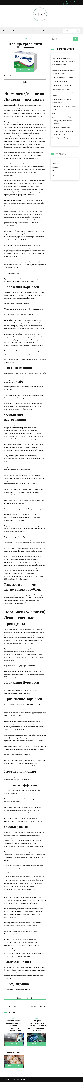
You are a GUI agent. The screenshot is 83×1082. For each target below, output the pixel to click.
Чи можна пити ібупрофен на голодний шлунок (62, 132)
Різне (45, 31)
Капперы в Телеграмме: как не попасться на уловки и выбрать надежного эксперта (63, 70)
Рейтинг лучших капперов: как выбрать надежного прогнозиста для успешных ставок (63, 61)
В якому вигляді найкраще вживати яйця (64, 107)
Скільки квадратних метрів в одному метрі (62, 101)
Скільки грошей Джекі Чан (61, 85)
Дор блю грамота (58, 113)
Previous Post (36, 1006)
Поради (6, 31)
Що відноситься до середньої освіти (62, 94)
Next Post (12, 1006)
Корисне (35, 31)
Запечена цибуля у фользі (61, 89)
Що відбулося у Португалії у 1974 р (64, 139)
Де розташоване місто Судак (62, 117)
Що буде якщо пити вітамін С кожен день (62, 122)
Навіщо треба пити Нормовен (62, 77)
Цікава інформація (20, 31)
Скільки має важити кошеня (62, 127)
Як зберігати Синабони (60, 81)
